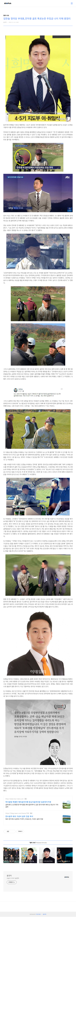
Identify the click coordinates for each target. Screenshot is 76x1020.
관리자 (44, 914)
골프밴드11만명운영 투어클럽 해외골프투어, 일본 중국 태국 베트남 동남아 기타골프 (31, 805)
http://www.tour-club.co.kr (14, 799)
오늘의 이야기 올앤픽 (13, 878)
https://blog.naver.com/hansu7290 (17, 813)
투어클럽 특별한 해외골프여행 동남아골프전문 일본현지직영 (28, 802)
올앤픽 (9, 875)
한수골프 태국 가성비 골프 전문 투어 (19, 816)
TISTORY (38, 914)
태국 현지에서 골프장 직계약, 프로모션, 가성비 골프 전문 (24, 819)
